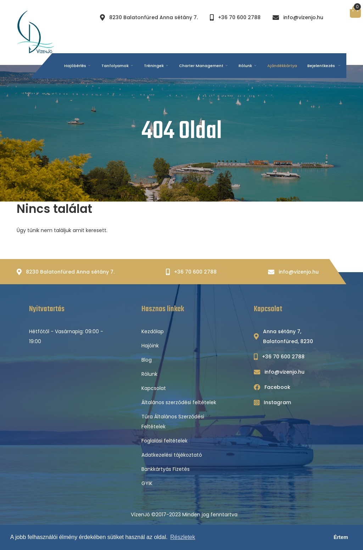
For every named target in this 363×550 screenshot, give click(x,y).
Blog (146, 359)
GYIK (146, 483)
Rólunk (149, 374)
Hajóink (150, 345)
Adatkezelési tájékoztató (171, 454)
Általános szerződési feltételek (178, 402)
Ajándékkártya (282, 65)
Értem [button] (341, 537)
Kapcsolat (153, 388)
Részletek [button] (182, 537)
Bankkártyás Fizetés (165, 469)
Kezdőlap (152, 331)
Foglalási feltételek (164, 440)
